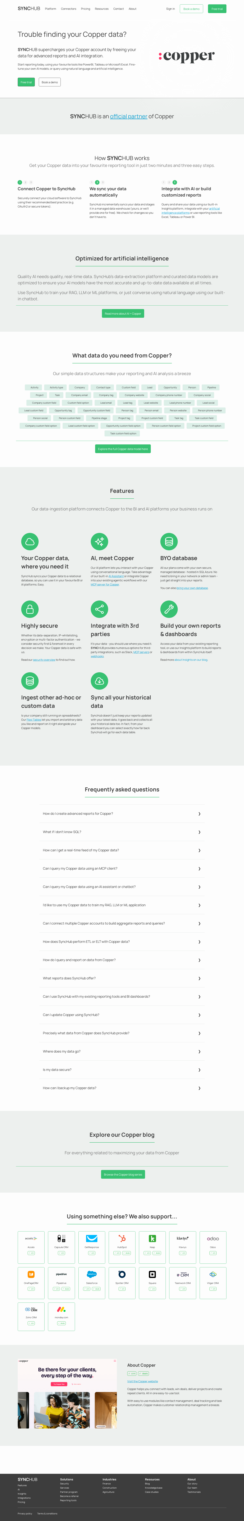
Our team (192, 1487)
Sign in (170, 9)
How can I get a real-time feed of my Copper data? (81, 850)
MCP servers (141, 652)
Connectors (68, 9)
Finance (107, 1483)
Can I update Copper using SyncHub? (71, 1014)
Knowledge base (153, 1487)
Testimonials (194, 1491)
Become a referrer (69, 1496)
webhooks (97, 656)
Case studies (152, 1491)
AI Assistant (116, 576)
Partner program (69, 1491)
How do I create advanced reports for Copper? (78, 813)
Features (22, 1485)
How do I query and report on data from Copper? (79, 960)
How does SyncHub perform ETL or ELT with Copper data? (86, 941)
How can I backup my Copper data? (69, 1088)
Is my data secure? (57, 1069)
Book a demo (191, 9)
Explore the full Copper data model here (123, 449)
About (132, 9)
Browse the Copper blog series (123, 1174)
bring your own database (192, 588)
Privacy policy (25, 1513)
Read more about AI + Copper (123, 313)
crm (133, 1373)
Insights (22, 1493)
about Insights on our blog (190, 660)
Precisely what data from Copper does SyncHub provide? (86, 1033)
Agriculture (108, 1491)
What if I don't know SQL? (62, 832)
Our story (192, 1483)
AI (19, 1489)
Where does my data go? (62, 1051)
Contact (118, 9)
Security (64, 1483)
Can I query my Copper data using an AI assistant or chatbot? (89, 886)
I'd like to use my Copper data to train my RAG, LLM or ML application (94, 905)
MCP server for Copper (105, 584)
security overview (44, 660)
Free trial (217, 9)
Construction (110, 1487)
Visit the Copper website (142, 1381)
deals (145, 1373)
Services (64, 1487)
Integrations (24, 1497)
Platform (50, 9)
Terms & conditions (47, 1513)
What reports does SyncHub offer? (69, 978)
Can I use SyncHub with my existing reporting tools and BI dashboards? (96, 996)
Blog (147, 1483)
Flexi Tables (34, 720)
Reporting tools (68, 1500)
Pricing (85, 9)
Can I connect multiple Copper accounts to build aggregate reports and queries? (104, 923)
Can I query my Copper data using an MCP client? (80, 868)
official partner (128, 116)
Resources (102, 9)
